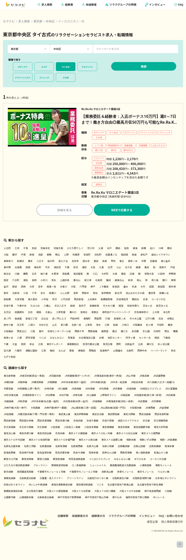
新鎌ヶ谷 (164, 293)
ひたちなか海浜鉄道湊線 (17, 466)
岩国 (151, 287)
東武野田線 (113, 414)
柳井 (6, 293)
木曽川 (63, 287)
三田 (25, 293)
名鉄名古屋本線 (12, 446)
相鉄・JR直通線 (168, 440)
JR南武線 (144, 376)
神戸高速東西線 (152, 491)
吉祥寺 (75, 261)
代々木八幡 (109, 306)
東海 (135, 248)
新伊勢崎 (106, 293)
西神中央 (142, 351)
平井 (47, 268)
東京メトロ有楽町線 (39, 440)
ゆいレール (159, 498)
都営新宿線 (59, 459)
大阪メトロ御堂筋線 (57, 491)
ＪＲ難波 (103, 287)
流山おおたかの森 (135, 293)
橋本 (30, 261)
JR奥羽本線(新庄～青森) (32, 376)
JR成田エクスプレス (150, 389)
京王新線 (42, 427)
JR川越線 (62, 389)
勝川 (164, 280)
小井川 (43, 280)
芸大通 (7, 351)
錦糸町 (37, 268)
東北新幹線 (9, 376)
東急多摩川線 (26, 434)
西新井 (85, 293)
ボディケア (23, 66)
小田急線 (55, 427)
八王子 (40, 261)
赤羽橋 (135, 332)
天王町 (20, 325)
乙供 (17, 248)
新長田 (115, 287)
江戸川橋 (150, 319)
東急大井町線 (161, 427)
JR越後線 (8, 402)
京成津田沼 (122, 300)
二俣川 (31, 325)
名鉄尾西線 (77, 446)
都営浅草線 (27, 459)
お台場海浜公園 (87, 338)
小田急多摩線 (91, 427)
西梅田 (92, 351)
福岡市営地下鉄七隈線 (137, 498)
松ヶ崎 (149, 325)
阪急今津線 (79, 453)
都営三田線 (43, 459)
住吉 (160, 319)
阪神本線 (93, 453)
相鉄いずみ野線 (148, 440)
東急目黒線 (124, 427)
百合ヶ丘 (147, 306)
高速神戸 (104, 351)
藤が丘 (150, 344)
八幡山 (47, 306)
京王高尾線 (9, 427)
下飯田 (166, 338)
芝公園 (146, 332)
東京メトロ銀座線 (78, 434)
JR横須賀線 (37, 382)
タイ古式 (66, 66)
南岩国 (161, 287)
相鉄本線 (131, 440)
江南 (107, 325)
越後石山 (119, 280)
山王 (54, 325)
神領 (173, 280)
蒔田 (157, 338)
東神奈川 (8, 261)
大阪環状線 (135, 408)
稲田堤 (124, 255)
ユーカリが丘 (158, 300)
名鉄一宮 (76, 325)
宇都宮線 (8, 389)
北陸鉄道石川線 (120, 478)
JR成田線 (131, 389)
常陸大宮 (149, 274)
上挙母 (88, 325)
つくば (42, 338)
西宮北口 (21, 332)
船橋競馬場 (106, 300)
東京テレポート (55, 344)
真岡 (23, 344)
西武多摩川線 (62, 421)
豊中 (41, 332)
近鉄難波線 (124, 446)
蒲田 (123, 274)
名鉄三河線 (30, 446)
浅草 (75, 293)
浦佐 (25, 280)
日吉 (30, 312)
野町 (118, 344)
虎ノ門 (7, 319)
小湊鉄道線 (145, 466)
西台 (167, 332)
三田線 (168, 491)
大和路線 (35, 408)
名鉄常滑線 (61, 446)
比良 (140, 344)
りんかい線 (163, 472)
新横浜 (20, 261)
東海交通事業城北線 (61, 485)
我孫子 (162, 268)
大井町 (104, 274)
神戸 (92, 287)
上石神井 (92, 300)
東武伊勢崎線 (81, 414)
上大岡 (155, 312)
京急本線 (60, 434)
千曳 (25, 248)
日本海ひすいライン (165, 478)
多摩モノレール (125, 472)
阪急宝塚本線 (44, 453)
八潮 (19, 338)
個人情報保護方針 (172, 527)
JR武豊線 (142, 402)
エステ (44, 66)
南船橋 (65, 274)
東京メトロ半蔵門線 (64, 440)
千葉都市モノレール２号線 (83, 472)
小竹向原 (65, 300)
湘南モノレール (163, 466)
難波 (170, 325)
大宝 (14, 344)
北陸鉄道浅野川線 (141, 478)
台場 (101, 338)
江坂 (43, 351)
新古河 (118, 293)
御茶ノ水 (132, 261)
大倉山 (48, 312)
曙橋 (175, 332)
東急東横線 (108, 427)
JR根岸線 (22, 382)
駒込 (57, 255)
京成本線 (78, 421)
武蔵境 (153, 261)
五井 (34, 274)
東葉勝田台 (73, 344)
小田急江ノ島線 (72, 427)
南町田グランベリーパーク (116, 312)
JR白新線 (170, 395)
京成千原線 (108, 421)
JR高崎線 (76, 389)
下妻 (6, 344)
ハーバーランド (159, 351)
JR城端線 (97, 402)
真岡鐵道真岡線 (25, 472)
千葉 (67, 268)
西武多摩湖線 (44, 421)
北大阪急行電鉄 (34, 491)
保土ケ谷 (63, 261)
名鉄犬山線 (92, 446)
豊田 (96, 261)
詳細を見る (64, 211)
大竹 (142, 287)
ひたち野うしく (75, 248)
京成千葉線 (92, 421)
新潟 (130, 280)
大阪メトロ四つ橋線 (104, 491)
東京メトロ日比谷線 (126, 434)
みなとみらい (57, 338)
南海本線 (169, 446)
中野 (143, 261)
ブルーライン (40, 466)
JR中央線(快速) (98, 382)
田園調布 (19, 312)
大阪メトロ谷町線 (81, 491)
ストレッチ (44, 77)
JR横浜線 (8, 382)
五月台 (7, 312)
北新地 (15, 293)
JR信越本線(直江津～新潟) (148, 395)
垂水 (125, 287)
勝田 (117, 248)
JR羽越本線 (55, 376)
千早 (34, 293)
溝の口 (72, 312)
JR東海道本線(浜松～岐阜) (119, 402)
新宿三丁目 (31, 319)
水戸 (109, 248)
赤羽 (75, 268)
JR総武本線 (137, 382)
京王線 (146, 421)
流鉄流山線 (107, 472)
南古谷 (7, 274)
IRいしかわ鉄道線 (38, 485)
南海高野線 (9, 453)
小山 (118, 268)
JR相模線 (52, 382)
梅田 (52, 351)
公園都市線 (9, 498)
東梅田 (81, 351)
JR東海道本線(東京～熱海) (108, 376)
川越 (17, 274)
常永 (53, 280)
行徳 (107, 319)
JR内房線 (103, 389)
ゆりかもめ (140, 459)
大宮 (92, 268)
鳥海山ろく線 (161, 453)
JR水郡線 (50, 395)
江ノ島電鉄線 (79, 466)
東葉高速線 (9, 478)
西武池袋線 (145, 414)
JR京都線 (156, 402)
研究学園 (30, 338)
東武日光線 (98, 414)
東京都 (37, 21)
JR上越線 (91, 395)
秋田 (34, 248)
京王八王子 (60, 306)
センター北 (145, 338)
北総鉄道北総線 (27, 478)
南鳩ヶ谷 (8, 338)
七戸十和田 (9, 357)
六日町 (15, 280)
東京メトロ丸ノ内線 (101, 434)
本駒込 (170, 319)
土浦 (100, 248)
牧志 (173, 351)
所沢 (54, 300)
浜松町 (97, 255)
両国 (28, 268)
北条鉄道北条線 (45, 498)
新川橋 (64, 325)
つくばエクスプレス (99, 459)
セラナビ (9, 21)
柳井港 (172, 287)
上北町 (7, 248)
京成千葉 (8, 306)
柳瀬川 (52, 293)
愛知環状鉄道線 (84, 485)
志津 (145, 300)
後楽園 (18, 319)
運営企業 (152, 527)
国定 (6, 280)
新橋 (143, 248)
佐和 (126, 248)
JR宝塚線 (164, 408)
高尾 (104, 261)
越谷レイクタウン (160, 255)
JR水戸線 (64, 395)
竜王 (121, 261)
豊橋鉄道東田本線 (13, 491)
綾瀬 (138, 268)
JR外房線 (90, 389)
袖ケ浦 (43, 274)
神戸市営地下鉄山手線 (96, 498)
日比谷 (44, 319)
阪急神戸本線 (26, 453)
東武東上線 (64, 414)
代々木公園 (135, 319)
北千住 (128, 268)
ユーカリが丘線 (158, 459)
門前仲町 (75, 319)
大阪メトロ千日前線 (129, 491)
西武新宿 (78, 300)
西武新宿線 (9, 421)
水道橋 (18, 268)
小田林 (161, 274)
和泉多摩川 (133, 306)
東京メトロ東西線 (150, 434)
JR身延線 (125, 395)
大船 (6, 255)
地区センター (115, 338)
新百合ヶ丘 (162, 306)
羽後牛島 (58, 248)
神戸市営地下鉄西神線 (69, 498)
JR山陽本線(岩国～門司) (113, 408)
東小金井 (165, 261)
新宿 (32, 255)
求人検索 (24, 21)
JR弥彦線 (22, 402)
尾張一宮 (51, 287)
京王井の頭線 (26, 427)
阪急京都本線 (62, 453)
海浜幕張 (78, 274)
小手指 (44, 300)
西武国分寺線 (26, 421)
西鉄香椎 (92, 332)
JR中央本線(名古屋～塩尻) (45, 402)
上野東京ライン (108, 395)
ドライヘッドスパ (22, 77)
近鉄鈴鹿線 (155, 446)
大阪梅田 (8, 332)
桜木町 (51, 261)
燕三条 (154, 280)
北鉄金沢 (129, 344)
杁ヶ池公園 (163, 344)
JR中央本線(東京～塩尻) (73, 382)
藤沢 (14, 255)
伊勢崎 (172, 274)
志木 (42, 293)
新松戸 (144, 255)
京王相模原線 (161, 421)
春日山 (76, 280)
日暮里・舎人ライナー (51, 478)
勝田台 (135, 300)
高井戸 (82, 306)
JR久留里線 (171, 389)
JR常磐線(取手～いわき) (77, 376)
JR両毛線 (77, 395)
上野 (66, 255)
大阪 (73, 287)
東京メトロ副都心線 (112, 440)
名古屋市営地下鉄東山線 (120, 485)
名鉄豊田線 (45, 446)
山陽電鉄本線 (26, 498)
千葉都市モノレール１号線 (51, 472)
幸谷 (32, 344)
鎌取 (25, 274)
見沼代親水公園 (91, 344)
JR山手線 (131, 376)
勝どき (124, 332)
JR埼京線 (49, 389)
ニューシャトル (98, 466)
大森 (114, 274)
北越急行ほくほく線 (97, 478)
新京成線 (8, 472)
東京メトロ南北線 (88, 440)
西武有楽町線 (162, 414)
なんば (61, 351)
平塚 (23, 255)
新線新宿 (94, 306)
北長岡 (98, 280)
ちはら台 (35, 306)
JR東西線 (150, 408)
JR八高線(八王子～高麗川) (161, 382)
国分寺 (86, 261)
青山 (139, 280)
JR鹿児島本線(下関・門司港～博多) (36, 414)
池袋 (40, 255)
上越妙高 (64, 280)
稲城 (72, 306)
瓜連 (132, 274)
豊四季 (151, 293)
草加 (95, 293)
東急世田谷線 (44, 434)
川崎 (160, 248)
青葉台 (94, 312)
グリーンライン (75, 478)
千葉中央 (21, 306)
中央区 (50, 21)
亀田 (108, 280)
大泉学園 (19, 300)
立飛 (40, 344)
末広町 (166, 312)
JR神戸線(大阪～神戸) (15, 408)
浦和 (84, 268)
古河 (110, 268)
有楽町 (86, 255)
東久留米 (32, 300)
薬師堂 (104, 332)
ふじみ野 (64, 293)
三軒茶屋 (60, 312)
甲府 (113, 261)
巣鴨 (49, 255)
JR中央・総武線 (118, 382)
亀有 (146, 268)
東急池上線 (9, 434)
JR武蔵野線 (159, 376)
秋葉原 (76, 255)
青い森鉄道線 (143, 453)
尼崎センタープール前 (59, 332)
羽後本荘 (45, 248)
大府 (32, 287)
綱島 (39, 312)
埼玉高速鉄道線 (77, 459)
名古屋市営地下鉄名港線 (150, 485)
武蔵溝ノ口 (111, 255)
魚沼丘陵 (107, 344)
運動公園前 (31, 351)
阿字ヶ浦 (130, 338)
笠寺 (40, 287)
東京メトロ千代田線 (14, 440)
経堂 (121, 306)
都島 (71, 351)
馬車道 (71, 338)
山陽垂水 (118, 351)
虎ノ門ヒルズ (59, 319)
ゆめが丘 (43, 325)
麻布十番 (8, 325)
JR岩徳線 (8, 414)
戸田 (172, 268)
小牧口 (125, 325)
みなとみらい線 (122, 459)
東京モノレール (145, 472)
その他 (66, 77)
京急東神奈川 (141, 312)
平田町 (160, 325)
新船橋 (7, 300)
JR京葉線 (117, 389)
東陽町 (86, 319)
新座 (134, 255)
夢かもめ (117, 498)
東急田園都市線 (141, 427)
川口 (95, 274)
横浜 (169, 248)
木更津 (54, 274)
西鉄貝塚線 (126, 453)
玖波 (134, 287)
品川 (152, 248)
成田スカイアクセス (128, 421)
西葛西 (97, 319)
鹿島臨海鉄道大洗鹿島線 (123, 466)
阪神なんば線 (109, 453)
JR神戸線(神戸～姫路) (55, 408)
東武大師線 (129, 414)
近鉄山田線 (139, 446)
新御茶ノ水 (120, 319)
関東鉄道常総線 (59, 466)
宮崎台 (83, 312)
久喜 (101, 268)
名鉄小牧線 (108, 446)
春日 (114, 332)
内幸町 (157, 332)
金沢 (6, 287)
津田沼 (57, 268)
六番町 (18, 351)
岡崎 (23, 287)
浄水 (98, 325)
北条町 (129, 351)
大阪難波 (137, 325)
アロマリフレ (87, 66)
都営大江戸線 (11, 459)
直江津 (87, 280)
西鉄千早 (79, 332)
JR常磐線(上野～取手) (28, 389)
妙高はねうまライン (14, 485)
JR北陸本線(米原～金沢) (75, 402)
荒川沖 (90, 248)
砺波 (14, 287)
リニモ (100, 485)
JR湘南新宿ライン (31, 395)
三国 (32, 332)
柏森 (115, 325)
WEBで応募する (121, 211)
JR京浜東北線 (11, 395)
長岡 (34, 280)
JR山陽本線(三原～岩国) (83, 408)
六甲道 (83, 287)
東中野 (7, 268)
